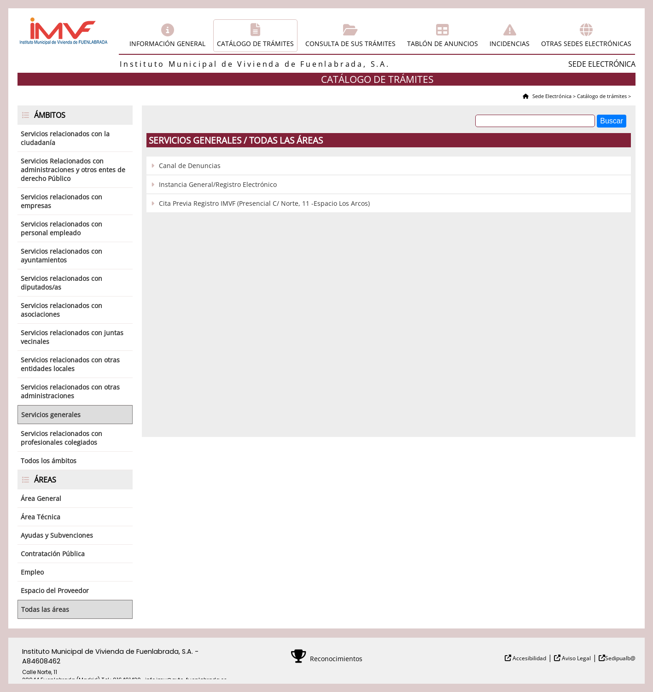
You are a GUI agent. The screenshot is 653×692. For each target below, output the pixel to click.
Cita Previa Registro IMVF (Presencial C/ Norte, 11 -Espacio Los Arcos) (264, 203)
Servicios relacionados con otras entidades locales (70, 364)
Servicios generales (51, 414)
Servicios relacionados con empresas (61, 201)
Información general (167, 43)
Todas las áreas (45, 609)
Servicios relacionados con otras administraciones (70, 391)
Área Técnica (40, 516)
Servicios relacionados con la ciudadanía (65, 138)
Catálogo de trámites (255, 43)
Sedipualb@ (620, 658)
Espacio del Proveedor (55, 590)
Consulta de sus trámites (350, 43)
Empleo (32, 572)
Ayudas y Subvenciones (57, 535)
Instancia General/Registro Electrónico (218, 184)
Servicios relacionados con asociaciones (61, 310)
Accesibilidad (528, 658)
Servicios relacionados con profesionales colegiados (61, 438)
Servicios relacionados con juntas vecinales (72, 337)
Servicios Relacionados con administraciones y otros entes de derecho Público (73, 170)
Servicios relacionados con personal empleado (61, 228)
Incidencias (510, 43)
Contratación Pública (53, 553)
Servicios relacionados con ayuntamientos (61, 255)
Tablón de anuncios (442, 43)
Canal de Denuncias (190, 165)
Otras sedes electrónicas (586, 43)
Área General (41, 498)
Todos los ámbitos (48, 460)
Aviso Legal (575, 658)
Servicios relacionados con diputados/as (61, 282)
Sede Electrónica (551, 96)
